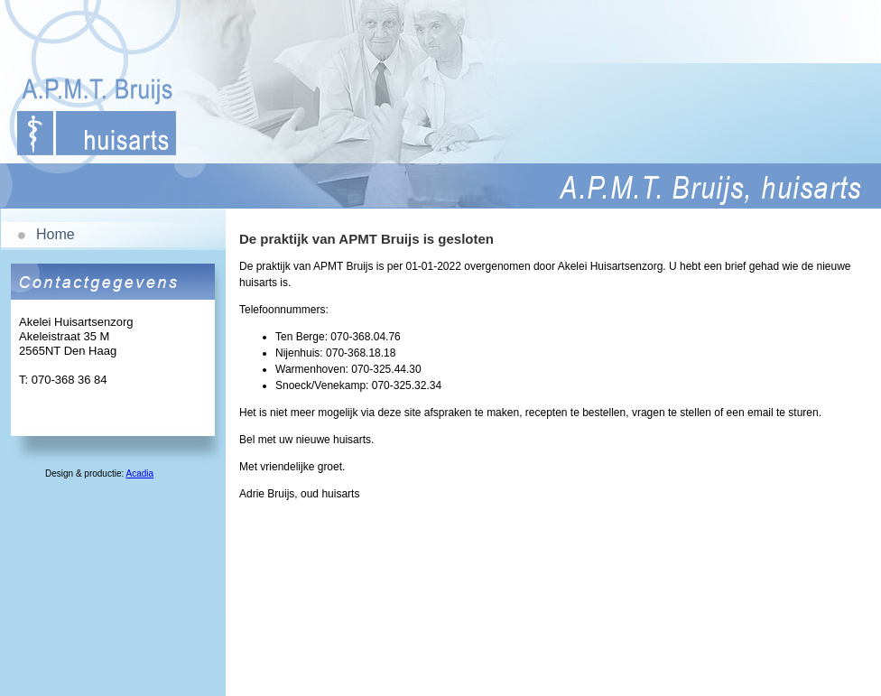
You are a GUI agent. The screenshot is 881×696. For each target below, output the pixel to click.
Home (55, 234)
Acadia (140, 473)
